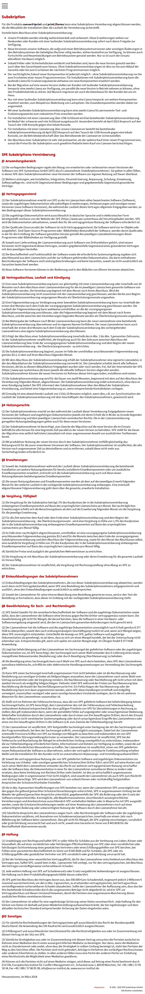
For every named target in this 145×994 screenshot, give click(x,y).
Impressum (99, 987)
